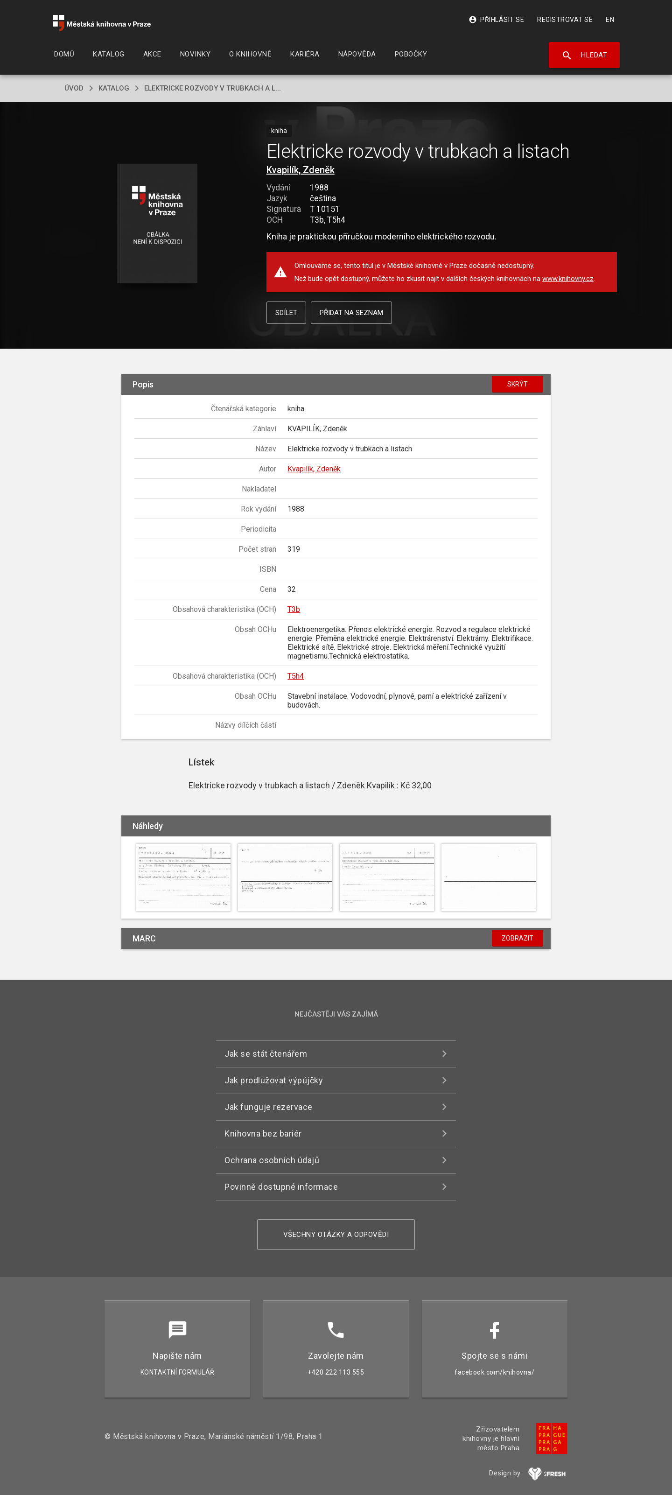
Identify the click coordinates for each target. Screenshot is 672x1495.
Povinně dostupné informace (281, 1187)
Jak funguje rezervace (268, 1107)
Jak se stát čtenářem (265, 1054)
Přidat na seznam (351, 313)
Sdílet (286, 313)
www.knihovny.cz (568, 278)
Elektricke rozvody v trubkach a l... (212, 88)
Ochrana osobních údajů (271, 1160)
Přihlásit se (496, 19)
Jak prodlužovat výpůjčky (273, 1080)
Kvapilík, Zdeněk (300, 169)
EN (610, 19)
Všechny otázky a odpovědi (336, 1234)
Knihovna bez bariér (263, 1133)
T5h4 (295, 676)
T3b (293, 609)
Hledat (584, 55)
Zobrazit (517, 938)
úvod (74, 88)
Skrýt (517, 384)
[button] (157, 224)
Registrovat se (565, 19)
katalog (113, 88)
